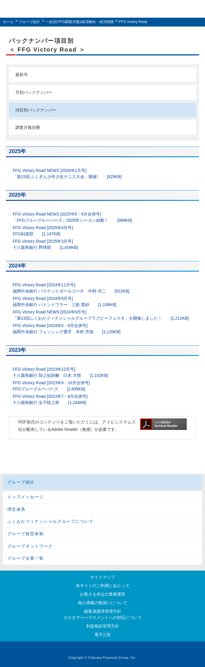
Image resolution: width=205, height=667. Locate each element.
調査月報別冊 (27, 127)
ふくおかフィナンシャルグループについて (50, 521)
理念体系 (16, 509)
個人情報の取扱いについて (102, 602)
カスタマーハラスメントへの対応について (102, 617)
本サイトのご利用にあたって (102, 585)
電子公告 (102, 634)
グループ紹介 (29, 22)
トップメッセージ (25, 496)
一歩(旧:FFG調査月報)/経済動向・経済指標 (79, 22)
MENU (197, 9)
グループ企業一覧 (25, 558)
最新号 (21, 74)
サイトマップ (102, 577)
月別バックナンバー (34, 92)
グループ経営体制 (25, 533)
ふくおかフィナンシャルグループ (101, 10)
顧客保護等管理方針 (102, 611)
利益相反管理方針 (102, 626)
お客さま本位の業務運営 (102, 594)
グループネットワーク (30, 546)
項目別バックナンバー (36, 110)
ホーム (8, 22)
